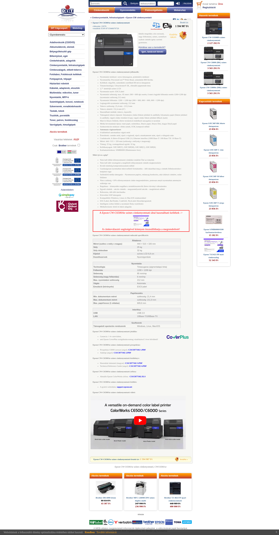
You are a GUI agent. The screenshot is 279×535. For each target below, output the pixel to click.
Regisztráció (209, 7)
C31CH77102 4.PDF (138, 366)
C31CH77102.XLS (137, 376)
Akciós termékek (58, 132)
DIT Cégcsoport (59, 28)
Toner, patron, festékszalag (64, 120)
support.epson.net (124, 387)
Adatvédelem (67, 190)
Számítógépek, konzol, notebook (67, 102)
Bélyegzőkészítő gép (60, 51)
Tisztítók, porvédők (60, 115)
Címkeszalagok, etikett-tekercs (66, 70)
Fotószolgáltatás (154, 10)
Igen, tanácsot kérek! (152, 51)
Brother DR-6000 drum (106, 498)
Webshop (78, 28)
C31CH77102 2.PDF (122, 353)
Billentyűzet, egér (59, 56)
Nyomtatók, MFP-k (59, 97)
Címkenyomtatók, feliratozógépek (67, 65)
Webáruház (180, 10)
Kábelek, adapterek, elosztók (65, 88)
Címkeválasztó (101, 10)
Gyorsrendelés (127, 10)
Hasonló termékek (208, 15)
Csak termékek (64, 145)
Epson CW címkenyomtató (139, 17)
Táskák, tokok (57, 111)
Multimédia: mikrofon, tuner (64, 92)
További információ (106, 532)
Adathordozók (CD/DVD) (62, 42)
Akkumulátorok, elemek (62, 47)
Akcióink (187, 3)
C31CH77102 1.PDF (137, 350)
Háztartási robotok (59, 83)
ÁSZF (76, 139)
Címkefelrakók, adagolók (63, 60)
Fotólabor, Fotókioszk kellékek (66, 74)
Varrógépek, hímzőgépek (63, 124)
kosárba (183, 459)
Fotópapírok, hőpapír (61, 79)
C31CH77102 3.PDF (134, 363)
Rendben (90, 532)
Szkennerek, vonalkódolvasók (65, 106)
